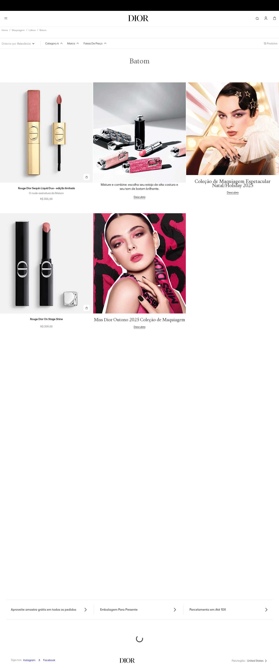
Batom (43, 30)
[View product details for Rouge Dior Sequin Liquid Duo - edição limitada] (46, 143)
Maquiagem (18, 30)
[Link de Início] (5, 30)
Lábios (32, 30)
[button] (54, 43)
